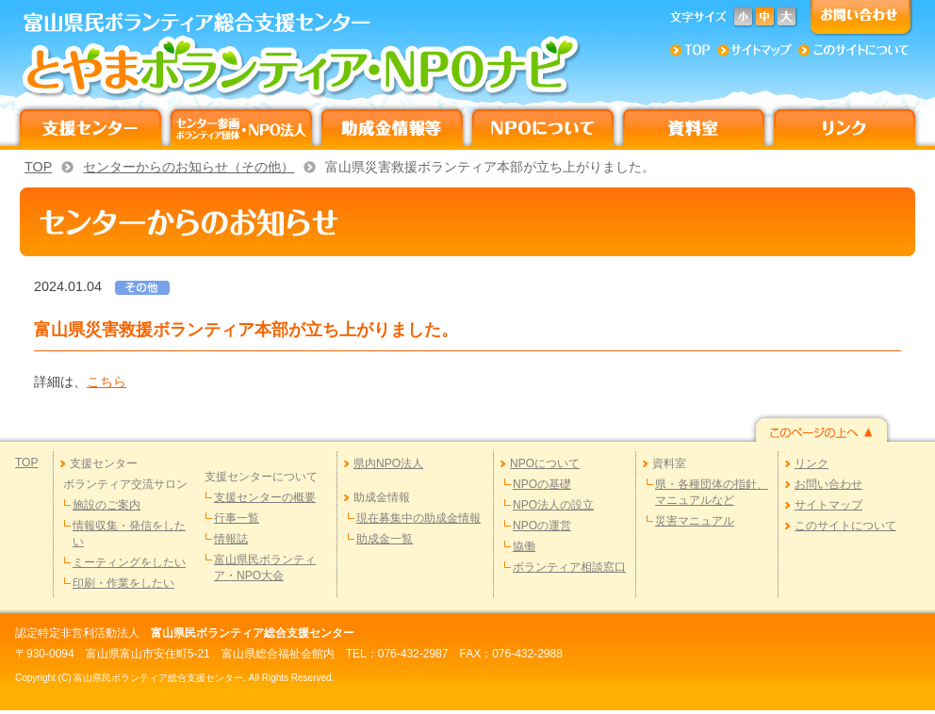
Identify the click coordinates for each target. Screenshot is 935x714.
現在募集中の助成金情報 (418, 518)
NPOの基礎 (542, 484)
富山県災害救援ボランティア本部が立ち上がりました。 (490, 166)
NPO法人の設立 (553, 504)
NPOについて (545, 463)
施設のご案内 (106, 504)
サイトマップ (828, 504)
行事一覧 (236, 518)
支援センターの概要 (265, 497)
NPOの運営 (542, 525)
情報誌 (231, 538)
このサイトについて (845, 525)
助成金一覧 (384, 538)
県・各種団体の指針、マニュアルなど (711, 492)
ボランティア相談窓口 (569, 567)
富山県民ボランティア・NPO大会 (265, 567)
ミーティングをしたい (129, 562)
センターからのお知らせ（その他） (188, 166)
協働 (524, 546)
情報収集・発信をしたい (129, 533)
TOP (38, 166)
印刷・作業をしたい (123, 583)
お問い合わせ (828, 484)
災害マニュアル (694, 520)
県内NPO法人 (388, 463)
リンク (811, 463)
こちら (106, 381)
